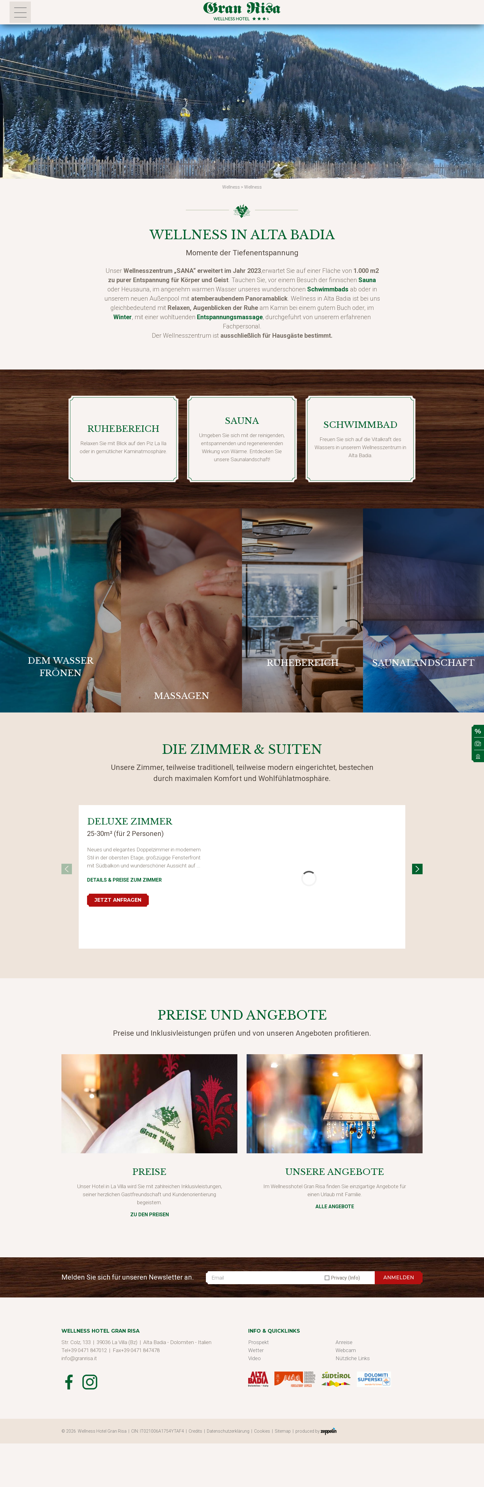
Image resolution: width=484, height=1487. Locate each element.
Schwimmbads (327, 289)
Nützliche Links (353, 1358)
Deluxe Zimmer (129, 821)
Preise (149, 1172)
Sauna (367, 280)
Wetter (256, 1350)
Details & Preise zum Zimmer (124, 880)
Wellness (231, 187)
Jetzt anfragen (117, 900)
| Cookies (261, 1431)
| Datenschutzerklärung (227, 1431)
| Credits (195, 1431)
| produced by (314, 1431)
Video (254, 1358)
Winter (122, 317)
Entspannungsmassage (230, 317)
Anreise (344, 1342)
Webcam (346, 1350)
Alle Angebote (334, 1206)
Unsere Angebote (334, 1172)
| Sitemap (282, 1431)
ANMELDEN (398, 1277)
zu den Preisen (149, 1215)
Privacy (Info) (345, 1278)
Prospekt (258, 1342)
